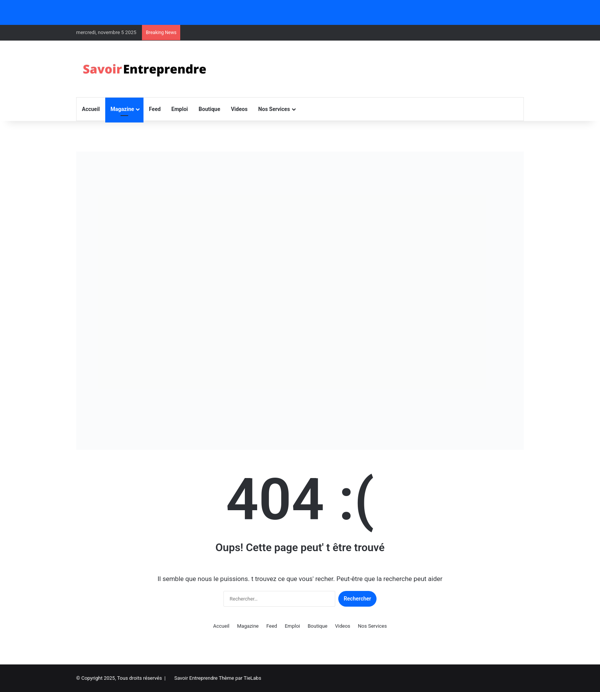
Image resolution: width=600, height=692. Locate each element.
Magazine (122, 109)
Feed (155, 109)
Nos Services (274, 109)
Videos (239, 109)
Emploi (179, 109)
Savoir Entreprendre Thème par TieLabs (217, 678)
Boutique (209, 109)
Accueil (91, 109)
